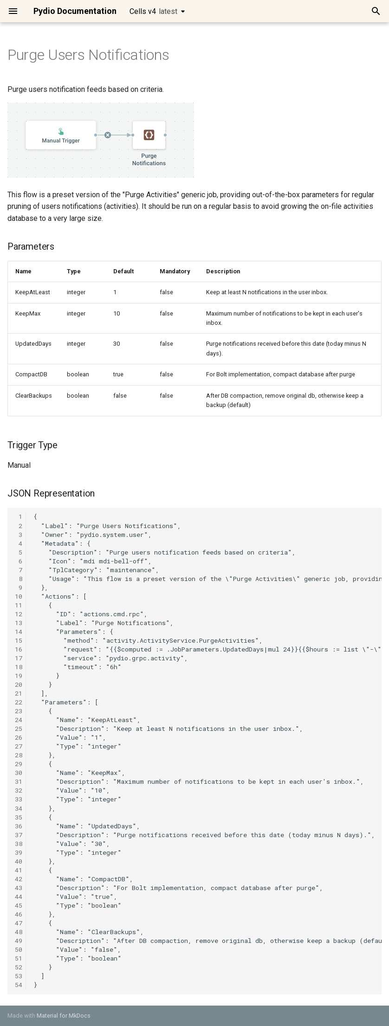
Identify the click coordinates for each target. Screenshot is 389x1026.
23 (18, 711)
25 (18, 728)
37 (18, 835)
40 (18, 861)
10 (18, 596)
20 (18, 684)
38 (18, 843)
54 (18, 985)
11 (18, 605)
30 (18, 772)
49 (18, 940)
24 (18, 720)
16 (18, 649)
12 (18, 614)
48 (18, 932)
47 (18, 923)
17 (18, 658)
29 (18, 764)
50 (18, 949)
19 (18, 675)
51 (18, 958)
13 (18, 623)
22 (18, 702)
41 (18, 870)
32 (18, 790)
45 (18, 905)
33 (18, 799)
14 (18, 631)
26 (18, 737)
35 (18, 817)
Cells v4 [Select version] (153, 11)
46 (18, 914)
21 (18, 693)
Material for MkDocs (64, 1015)
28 (18, 755)
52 (18, 967)
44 (18, 896)
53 (18, 976)
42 (18, 879)
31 (18, 781)
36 (18, 826)
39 (18, 852)
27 (18, 746)
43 (18, 888)
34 (18, 808)
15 (18, 640)
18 (18, 667)
